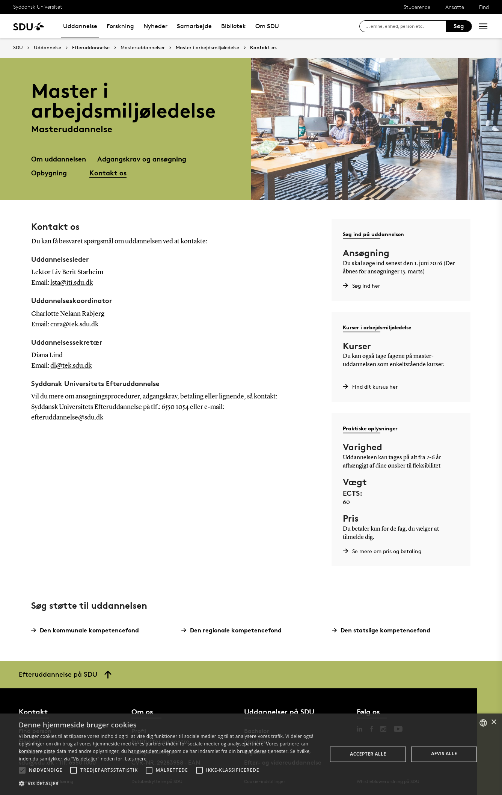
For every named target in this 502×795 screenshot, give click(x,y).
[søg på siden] (405, 26)
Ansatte (454, 7)
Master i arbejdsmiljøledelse (207, 47)
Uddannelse (80, 26)
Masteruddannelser (143, 47)
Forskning (120, 26)
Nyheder (155, 26)
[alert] (251, 754)
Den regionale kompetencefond (234, 630)
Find (484, 7)
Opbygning (49, 172)
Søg (459, 26)
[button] (22, 770)
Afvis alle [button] (444, 753)
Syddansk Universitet (37, 6)
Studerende (417, 7)
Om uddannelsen (58, 158)
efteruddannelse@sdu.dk (67, 417)
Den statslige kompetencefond (384, 630)
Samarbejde (194, 26)
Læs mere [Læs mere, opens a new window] (135, 759)
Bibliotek (233, 26)
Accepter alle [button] (368, 754)
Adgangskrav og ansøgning (141, 158)
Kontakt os (263, 47)
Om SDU (267, 26)
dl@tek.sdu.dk (71, 365)
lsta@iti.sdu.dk (71, 282)
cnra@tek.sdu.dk (74, 324)
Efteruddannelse (91, 47)
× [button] (493, 722)
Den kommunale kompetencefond (88, 630)
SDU (18, 47)
